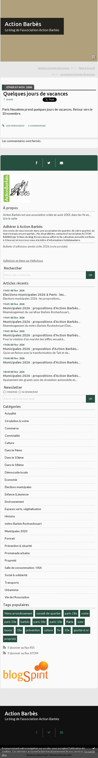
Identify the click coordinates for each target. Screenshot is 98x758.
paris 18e (39, 621)
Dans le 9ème (13, 450)
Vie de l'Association (17, 597)
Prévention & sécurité (18, 546)
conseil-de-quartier (48, 613)
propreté (10, 638)
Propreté (10, 560)
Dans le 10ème (14, 457)
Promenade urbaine (17, 553)
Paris (69, 621)
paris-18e (71, 613)
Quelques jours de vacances (35, 93)
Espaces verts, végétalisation (23, 509)
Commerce (12, 428)
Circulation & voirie (17, 421)
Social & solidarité (16, 575)
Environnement (14, 501)
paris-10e (56, 621)
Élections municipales (18, 487)
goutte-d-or (81, 630)
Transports (12, 582)
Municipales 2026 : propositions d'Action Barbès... (41, 308)
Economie (11, 479)
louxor (8, 630)
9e (58, 630)
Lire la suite (10, 218)
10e (66, 630)
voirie (84, 613)
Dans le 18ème (14, 465)
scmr (80, 621)
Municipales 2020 (16, 531)
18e (19, 630)
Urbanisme (11, 590)
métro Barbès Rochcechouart (23, 523)
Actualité (10, 413)
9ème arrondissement (18, 613)
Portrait (10, 538)
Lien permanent (13, 125)
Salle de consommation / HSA (23, 567)
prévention (33, 630)
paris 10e (10, 621)
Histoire (10, 516)
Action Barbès (23, 24)
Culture (9, 443)
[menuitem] (57, 68)
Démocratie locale (16, 472)
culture (48, 630)
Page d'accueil (87, 68)
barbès (25, 621)
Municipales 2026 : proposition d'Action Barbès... (41, 349)
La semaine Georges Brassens (77, 74)
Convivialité (12, 435)
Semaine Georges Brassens (53, 68)
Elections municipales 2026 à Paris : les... (34, 294)
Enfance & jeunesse (17, 494)
